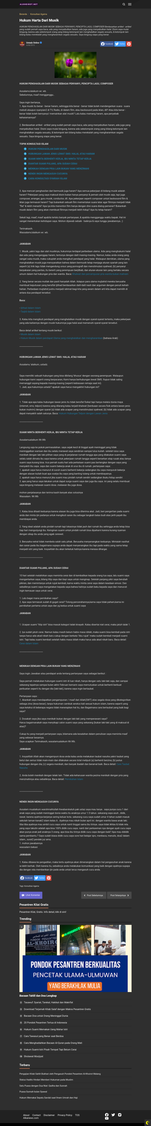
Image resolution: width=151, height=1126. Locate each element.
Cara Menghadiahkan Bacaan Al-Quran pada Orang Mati (53, 1043)
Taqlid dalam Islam (31, 311)
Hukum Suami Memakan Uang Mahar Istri (46, 1029)
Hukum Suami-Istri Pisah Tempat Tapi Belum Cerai (50, 1049)
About (26, 1115)
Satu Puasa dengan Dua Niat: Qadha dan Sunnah (43, 1085)
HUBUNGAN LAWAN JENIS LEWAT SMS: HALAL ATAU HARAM (61, 153)
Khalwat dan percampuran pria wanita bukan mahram (100, 274)
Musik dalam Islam (31, 334)
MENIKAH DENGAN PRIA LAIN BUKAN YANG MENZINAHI (58, 168)
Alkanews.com (31, 1118)
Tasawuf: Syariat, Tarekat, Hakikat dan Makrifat (48, 1002)
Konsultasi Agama (31, 886)
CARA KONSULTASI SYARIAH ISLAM (47, 178)
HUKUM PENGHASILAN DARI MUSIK (47, 149)
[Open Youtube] (107, 1118)
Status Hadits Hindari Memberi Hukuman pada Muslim (46, 1079)
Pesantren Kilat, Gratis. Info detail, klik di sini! (42, 912)
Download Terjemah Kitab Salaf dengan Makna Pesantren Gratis (57, 1009)
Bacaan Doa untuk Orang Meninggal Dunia (46, 1015)
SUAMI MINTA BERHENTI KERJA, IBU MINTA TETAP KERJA (59, 158)
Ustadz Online (34, 43)
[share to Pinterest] (129, 44)
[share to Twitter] (120, 44)
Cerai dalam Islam (28, 643)
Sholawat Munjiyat (33, 1056)
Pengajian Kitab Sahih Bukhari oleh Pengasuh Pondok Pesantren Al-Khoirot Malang (60, 1074)
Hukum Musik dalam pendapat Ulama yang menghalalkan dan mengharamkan (61, 338)
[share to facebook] (107, 44)
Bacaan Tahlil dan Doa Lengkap (38, 995)
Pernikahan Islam (74, 779)
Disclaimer (49, 1115)
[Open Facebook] (107, 1115)
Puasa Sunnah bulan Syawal (33, 1091)
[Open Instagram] (120, 1115)
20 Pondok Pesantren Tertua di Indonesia (45, 1022)
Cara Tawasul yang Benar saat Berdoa (43, 1036)
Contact (36, 1115)
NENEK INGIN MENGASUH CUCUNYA (48, 173)
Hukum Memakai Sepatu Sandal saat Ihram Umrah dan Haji (48, 1097)
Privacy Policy (65, 1115)
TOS (77, 1115)
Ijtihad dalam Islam (31, 308)
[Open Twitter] (113, 1115)
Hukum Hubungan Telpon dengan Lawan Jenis (83, 413)
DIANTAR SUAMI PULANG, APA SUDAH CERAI (52, 163)
